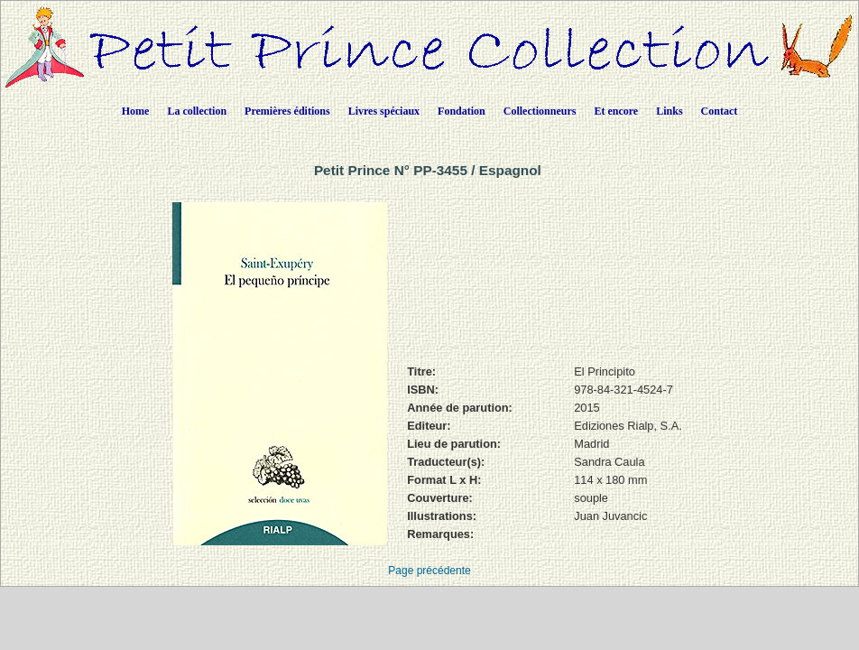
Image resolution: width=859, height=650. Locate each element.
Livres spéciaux (384, 111)
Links (669, 111)
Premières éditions (287, 111)
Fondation (461, 111)
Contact (719, 111)
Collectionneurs (540, 111)
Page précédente (429, 570)
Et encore (616, 111)
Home (136, 111)
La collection (196, 111)
